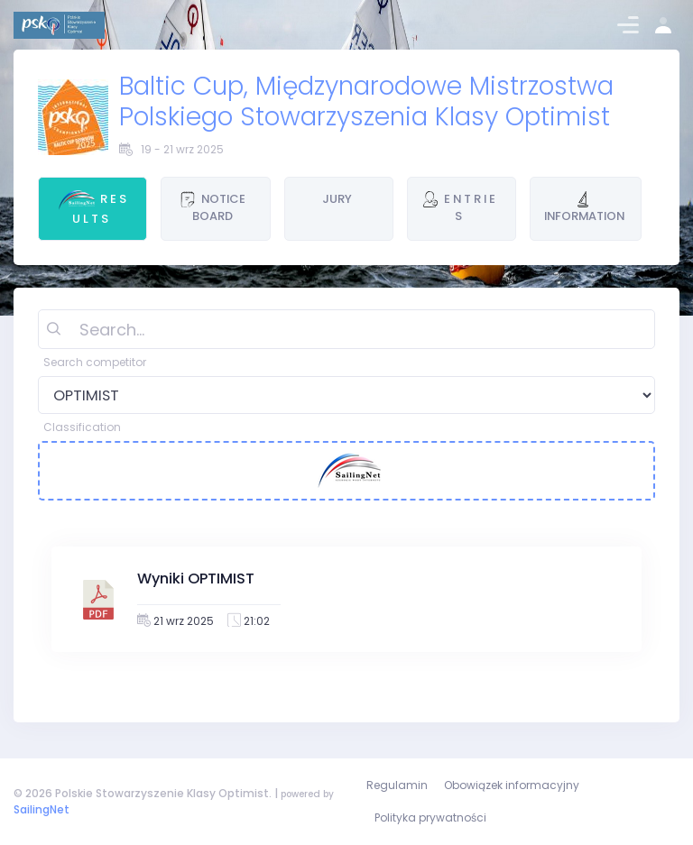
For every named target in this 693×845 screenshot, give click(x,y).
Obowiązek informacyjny (511, 785)
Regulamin (397, 785)
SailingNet (41, 809)
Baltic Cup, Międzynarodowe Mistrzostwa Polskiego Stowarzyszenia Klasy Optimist (366, 101)
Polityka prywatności (430, 817)
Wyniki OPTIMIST (195, 578)
